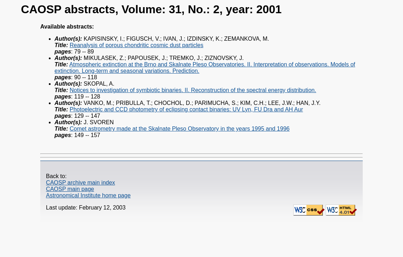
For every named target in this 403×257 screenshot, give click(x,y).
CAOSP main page (70, 189)
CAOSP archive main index (80, 183)
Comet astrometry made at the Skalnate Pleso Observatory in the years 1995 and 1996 (179, 129)
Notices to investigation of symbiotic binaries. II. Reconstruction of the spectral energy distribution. (192, 90)
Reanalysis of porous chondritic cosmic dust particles (136, 45)
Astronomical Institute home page (88, 195)
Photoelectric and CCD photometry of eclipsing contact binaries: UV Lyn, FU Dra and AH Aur (186, 109)
